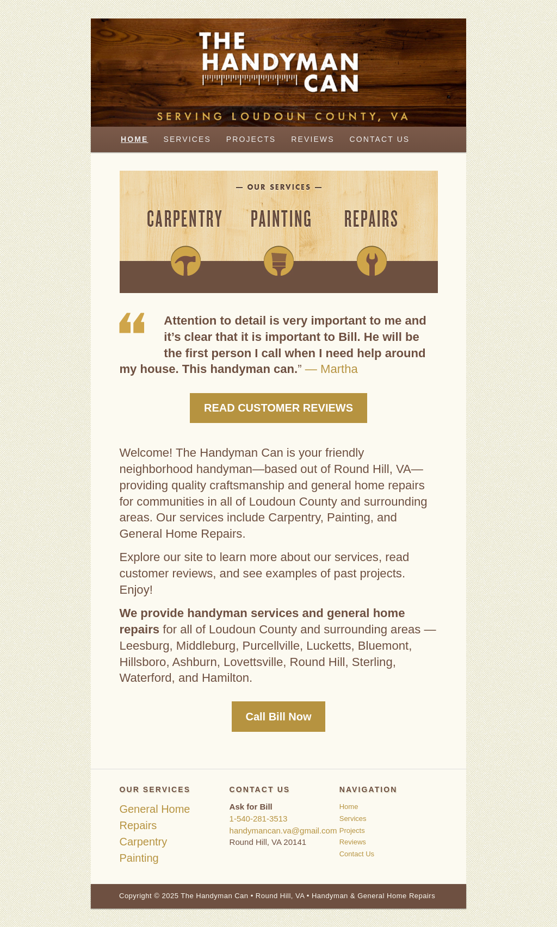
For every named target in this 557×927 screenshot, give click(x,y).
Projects (251, 139)
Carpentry (143, 842)
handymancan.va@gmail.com (283, 830)
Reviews (312, 139)
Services (187, 139)
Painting (138, 858)
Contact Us (380, 139)
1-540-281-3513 (259, 818)
